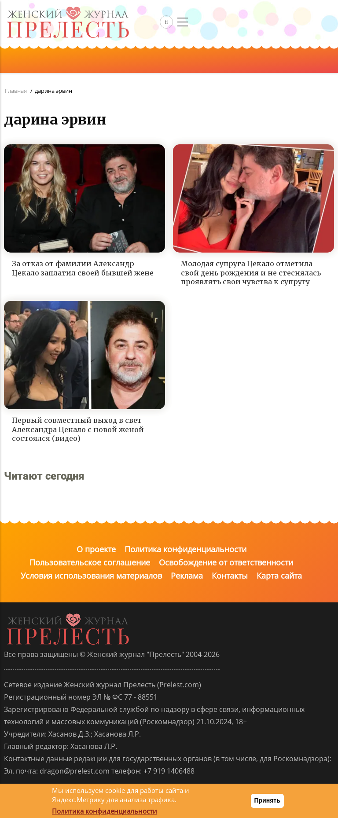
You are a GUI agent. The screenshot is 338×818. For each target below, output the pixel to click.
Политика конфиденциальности (185, 549)
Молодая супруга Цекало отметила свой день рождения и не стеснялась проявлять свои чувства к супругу (251, 272)
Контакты (230, 575)
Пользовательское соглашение (89, 562)
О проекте (96, 549)
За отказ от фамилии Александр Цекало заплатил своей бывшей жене (83, 268)
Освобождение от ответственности (226, 562)
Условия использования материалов (91, 575)
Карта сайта (279, 575)
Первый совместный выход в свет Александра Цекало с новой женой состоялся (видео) (78, 429)
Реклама (187, 575)
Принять (267, 800)
